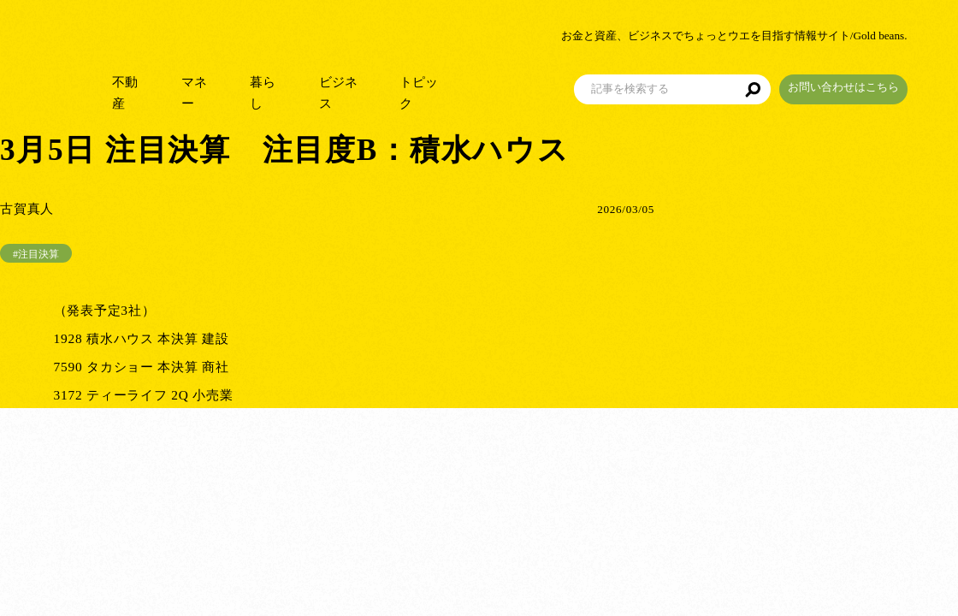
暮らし (306, 85)
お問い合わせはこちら (893, 80)
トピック (470, 85)
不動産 (160, 85)
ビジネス (385, 85)
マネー (233, 85)
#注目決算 (36, 254)
